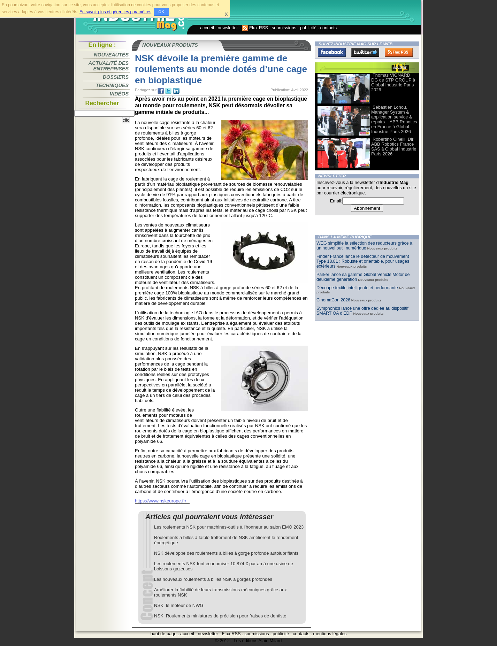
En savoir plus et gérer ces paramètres (115, 11)
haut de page (164, 633)
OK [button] (162, 12)
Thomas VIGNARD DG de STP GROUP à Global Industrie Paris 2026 (393, 82)
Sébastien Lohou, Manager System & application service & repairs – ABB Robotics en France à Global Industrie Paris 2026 (394, 119)
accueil (207, 27)
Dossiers (116, 77)
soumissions (284, 27)
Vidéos (119, 94)
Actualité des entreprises (109, 65)
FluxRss (399, 52)
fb (160, 90)
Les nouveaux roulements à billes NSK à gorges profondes (213, 579)
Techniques (112, 85)
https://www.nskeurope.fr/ (160, 500)
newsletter (228, 27)
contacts (328, 27)
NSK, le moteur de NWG (179, 605)
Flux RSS (255, 27)
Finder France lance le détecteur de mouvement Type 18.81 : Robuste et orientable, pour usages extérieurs (362, 261)
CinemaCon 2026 (333, 300)
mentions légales (329, 633)
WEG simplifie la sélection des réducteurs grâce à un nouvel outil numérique (364, 246)
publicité (308, 27)
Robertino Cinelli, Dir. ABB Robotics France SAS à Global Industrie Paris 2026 (393, 146)
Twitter (365, 52)
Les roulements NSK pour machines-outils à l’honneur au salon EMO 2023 (229, 527)
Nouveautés (111, 54)
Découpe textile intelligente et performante (357, 287)
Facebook (332, 52)
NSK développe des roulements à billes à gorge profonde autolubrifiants (226, 553)
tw (168, 90)
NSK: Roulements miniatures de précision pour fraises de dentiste (220, 615)
